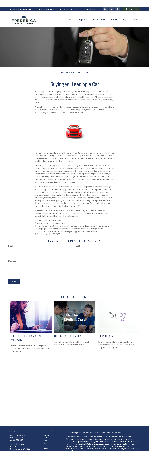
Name (10, 239)
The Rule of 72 (106, 329)
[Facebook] (117, 2)
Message (12, 254)
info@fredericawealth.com (86, 2)
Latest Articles (48, 447)
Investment (47, 431)
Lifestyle (46, 445)
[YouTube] (111, 2)
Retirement (47, 428)
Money (45, 442)
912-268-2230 (66, 2)
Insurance (46, 436)
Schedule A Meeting (16, 446)
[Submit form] (14, 274)
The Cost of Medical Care (69, 329)
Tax (44, 439)
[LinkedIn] (105, 2)
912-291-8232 (20, 431)
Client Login (131, 2)
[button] (71, 12)
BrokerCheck (116, 426)
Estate (45, 434)
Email (78, 239)
